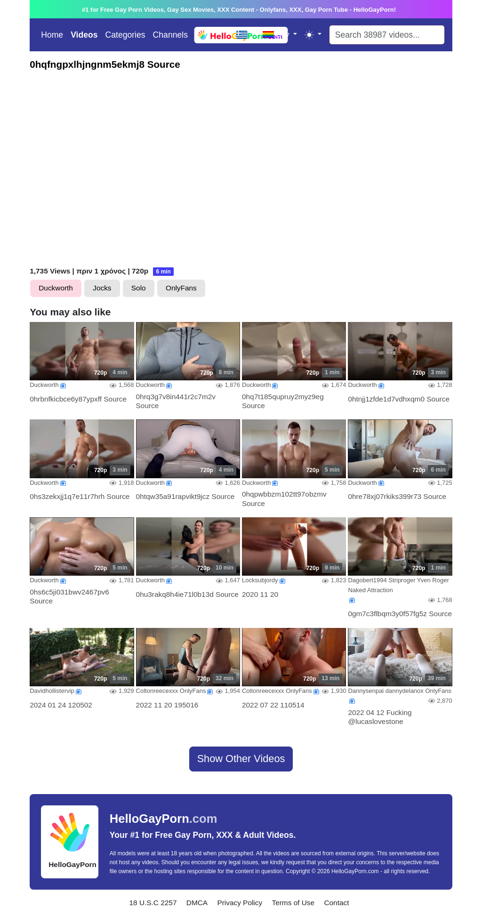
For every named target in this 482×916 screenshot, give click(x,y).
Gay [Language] (277, 34)
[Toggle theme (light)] (313, 34)
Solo (138, 288)
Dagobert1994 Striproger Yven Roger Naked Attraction (398, 585)
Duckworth (56, 288)
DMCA (197, 903)
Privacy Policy (239, 903)
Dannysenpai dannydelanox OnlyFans (399, 690)
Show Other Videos (241, 758)
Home (52, 35)
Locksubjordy (260, 580)
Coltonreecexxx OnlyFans (171, 690)
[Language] (246, 34)
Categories (125, 35)
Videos (84, 35)
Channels (170, 35)
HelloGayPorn (163, 818)
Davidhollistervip (52, 690)
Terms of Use (293, 903)
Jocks (102, 288)
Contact (336, 903)
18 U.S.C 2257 (153, 903)
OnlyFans (181, 288)
